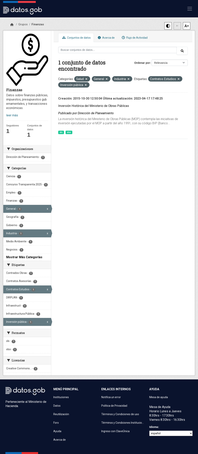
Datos (57, 405)
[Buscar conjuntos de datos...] (117, 50)
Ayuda (57, 431)
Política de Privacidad (114, 405)
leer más (12, 115)
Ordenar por (142, 62)
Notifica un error (111, 397)
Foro (56, 422)
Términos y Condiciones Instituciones (123, 422)
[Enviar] (182, 51)
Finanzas (38, 24)
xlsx (69, 132)
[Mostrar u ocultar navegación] (189, 8)
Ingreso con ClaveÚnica (115, 431)
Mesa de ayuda (158, 397)
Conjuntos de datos (76, 37)
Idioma (153, 426)
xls (61, 132)
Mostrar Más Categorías (24, 257)
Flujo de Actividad (134, 37)
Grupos (23, 24)
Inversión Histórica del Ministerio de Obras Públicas (93, 106)
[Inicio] (12, 24)
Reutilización (61, 414)
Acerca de (106, 37)
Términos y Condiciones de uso (120, 414)
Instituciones (61, 397)
